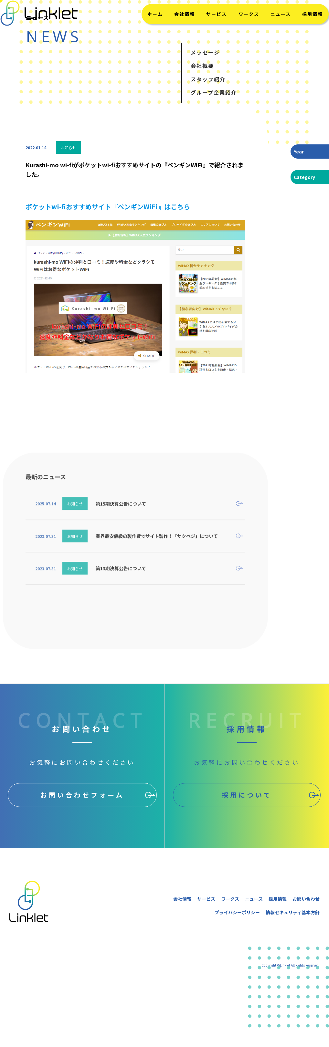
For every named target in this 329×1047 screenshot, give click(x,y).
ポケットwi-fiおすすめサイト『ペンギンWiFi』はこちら (108, 206)
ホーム (156, 27)
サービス (211, 27)
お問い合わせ (306, 898)
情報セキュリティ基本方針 (293, 912)
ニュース (269, 27)
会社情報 (182, 27)
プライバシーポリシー (237, 912)
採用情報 (298, 27)
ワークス (240, 27)
